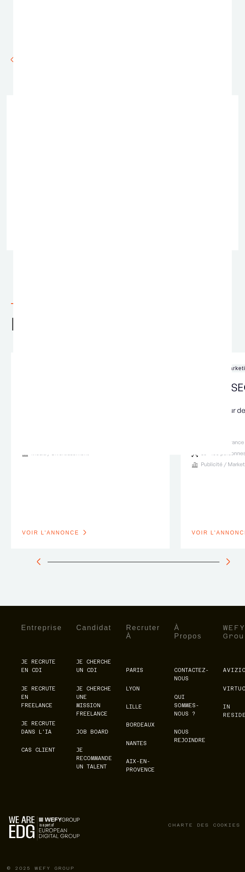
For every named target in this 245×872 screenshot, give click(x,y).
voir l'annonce (50, 533)
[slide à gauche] (41, 561)
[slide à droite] (226, 561)
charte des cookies (204, 825)
